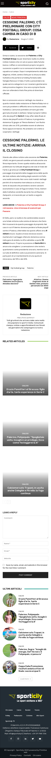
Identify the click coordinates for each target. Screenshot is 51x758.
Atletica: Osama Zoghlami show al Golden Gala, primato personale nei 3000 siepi (39, 283)
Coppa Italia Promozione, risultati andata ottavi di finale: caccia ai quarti (31, 668)
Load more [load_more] (25, 679)
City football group (17, 268)
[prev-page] (4, 502)
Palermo (30, 268)
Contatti (27, 755)
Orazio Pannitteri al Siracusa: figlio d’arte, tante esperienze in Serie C (25, 390)
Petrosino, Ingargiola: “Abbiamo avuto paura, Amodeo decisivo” (13, 281)
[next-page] (8, 502)
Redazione (14, 39)
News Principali (19, 17)
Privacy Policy (16, 755)
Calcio (11, 12)
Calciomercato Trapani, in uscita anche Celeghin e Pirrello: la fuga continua (25, 490)
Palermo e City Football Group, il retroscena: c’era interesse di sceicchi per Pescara (24, 208)
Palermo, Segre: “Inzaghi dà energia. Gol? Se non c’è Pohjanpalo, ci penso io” (32, 651)
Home (5, 12)
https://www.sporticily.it (25, 317)
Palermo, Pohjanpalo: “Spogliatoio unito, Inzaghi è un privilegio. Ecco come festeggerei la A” (25, 440)
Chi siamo (37, 755)
